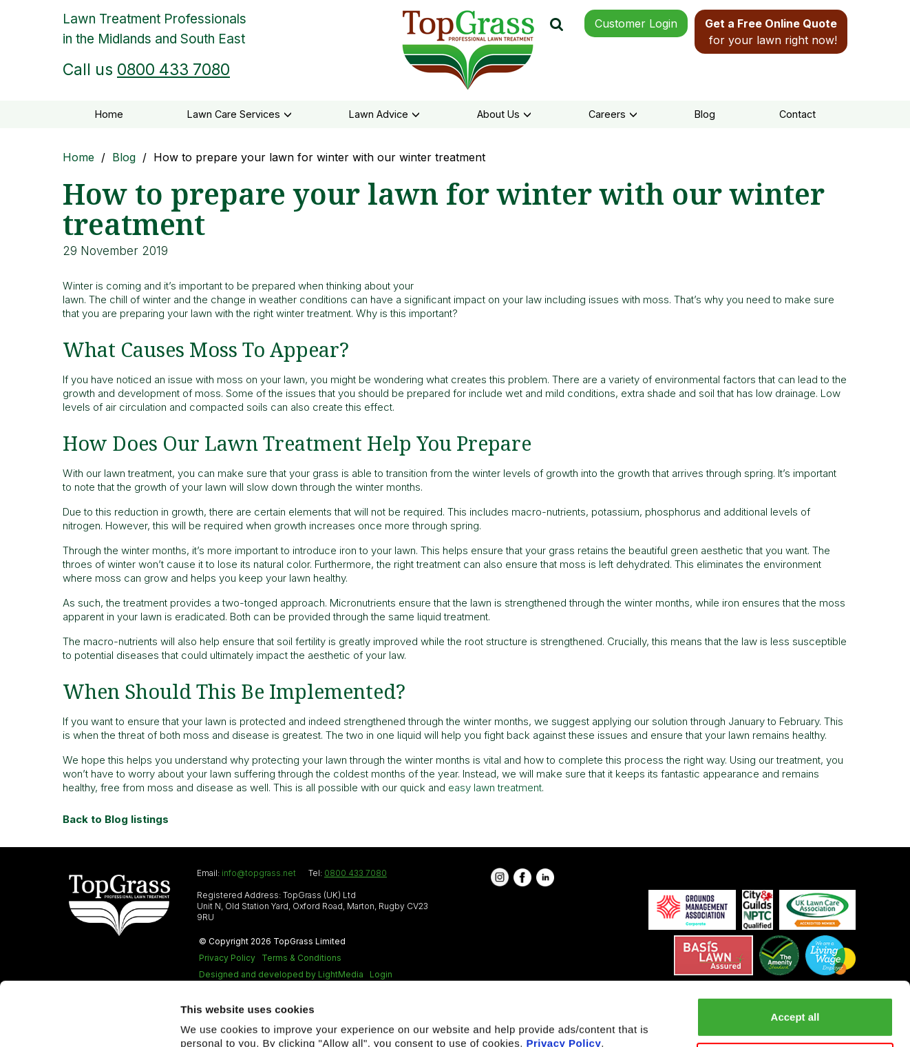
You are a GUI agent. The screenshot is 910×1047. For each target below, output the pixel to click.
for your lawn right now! (771, 32)
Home (109, 114)
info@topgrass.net (259, 873)
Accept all (795, 957)
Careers (613, 114)
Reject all (795, 1002)
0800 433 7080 (173, 69)
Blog (705, 114)
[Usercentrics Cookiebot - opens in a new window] (89, 1020)
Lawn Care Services (239, 114)
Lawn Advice (384, 114)
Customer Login (636, 23)
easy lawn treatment (495, 787)
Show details (212, 1020)
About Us (504, 114)
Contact (797, 114)
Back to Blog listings (116, 819)
